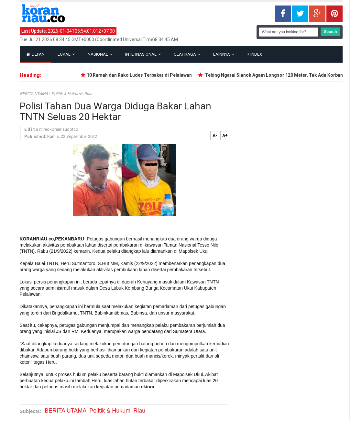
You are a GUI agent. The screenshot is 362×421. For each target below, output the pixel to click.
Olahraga (187, 54)
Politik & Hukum (66, 93)
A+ (225, 135)
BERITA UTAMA (34, 93)
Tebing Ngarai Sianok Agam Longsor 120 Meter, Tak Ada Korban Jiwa (280, 75)
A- (215, 135)
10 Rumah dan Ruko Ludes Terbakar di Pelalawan (140, 75)
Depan (35, 54)
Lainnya (223, 54)
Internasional (143, 54)
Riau (88, 93)
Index (254, 54)
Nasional (100, 54)
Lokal (66, 54)
